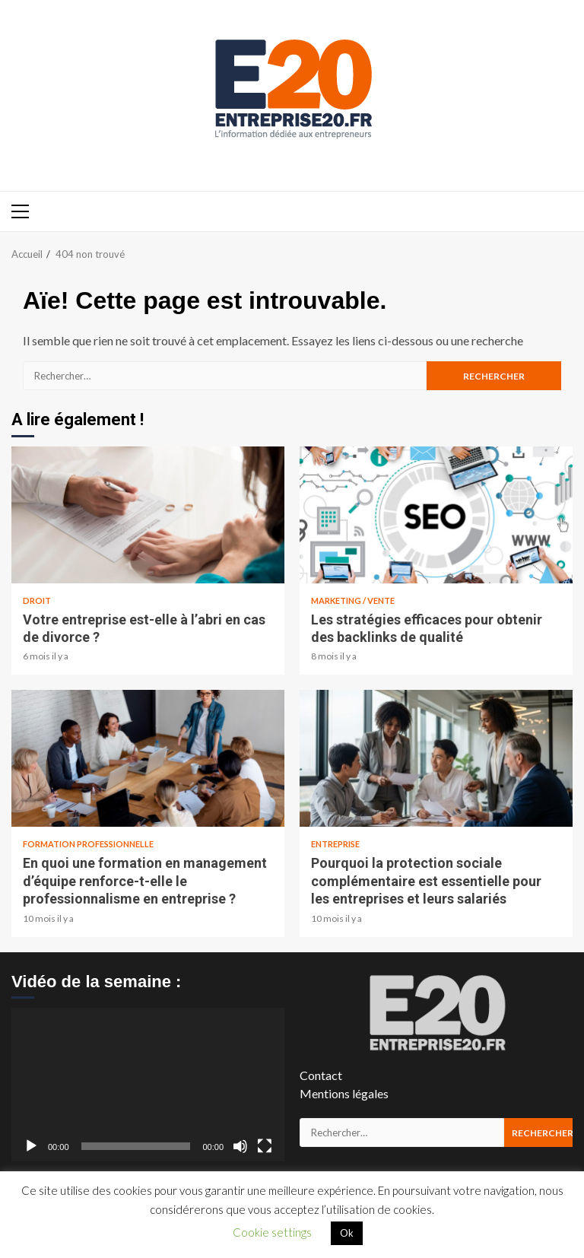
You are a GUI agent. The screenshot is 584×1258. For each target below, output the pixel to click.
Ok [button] (347, 1233)
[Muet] (240, 1146)
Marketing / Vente (353, 600)
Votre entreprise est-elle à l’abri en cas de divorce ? (147, 514)
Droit (37, 600)
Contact (321, 1075)
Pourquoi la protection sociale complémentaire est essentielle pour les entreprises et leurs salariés (436, 758)
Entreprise (335, 844)
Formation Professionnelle (88, 844)
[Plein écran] (264, 1146)
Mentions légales (344, 1093)
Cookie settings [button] (272, 1232)
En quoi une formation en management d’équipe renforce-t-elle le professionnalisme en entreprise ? (147, 758)
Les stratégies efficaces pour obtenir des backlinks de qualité (436, 514)
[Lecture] (31, 1146)
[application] (147, 1084)
